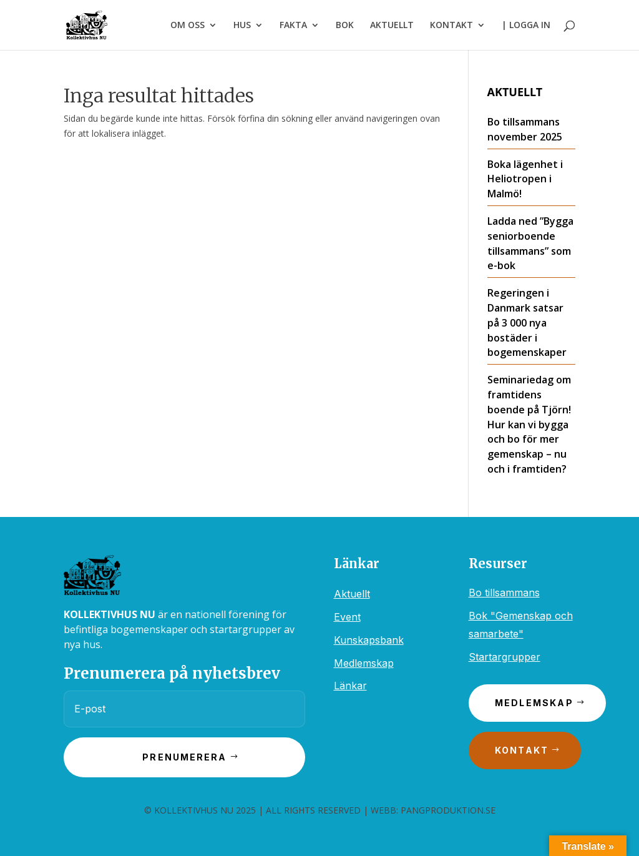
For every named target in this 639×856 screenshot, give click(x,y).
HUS (242, 26)
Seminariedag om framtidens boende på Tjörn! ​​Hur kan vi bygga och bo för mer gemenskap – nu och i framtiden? (530, 424)
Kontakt (522, 750)
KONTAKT (451, 26)
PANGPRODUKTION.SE (448, 810)
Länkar (350, 685)
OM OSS (187, 26)
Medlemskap (364, 663)
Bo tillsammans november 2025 (524, 129)
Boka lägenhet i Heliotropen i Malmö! (525, 179)
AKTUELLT (392, 26)
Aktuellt (352, 594)
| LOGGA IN (526, 26)
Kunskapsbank (369, 640)
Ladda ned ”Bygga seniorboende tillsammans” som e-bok (530, 243)
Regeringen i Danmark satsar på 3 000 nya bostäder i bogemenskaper (527, 322)
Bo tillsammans (504, 592)
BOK (345, 26)
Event (347, 617)
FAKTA (293, 26)
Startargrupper (504, 657)
